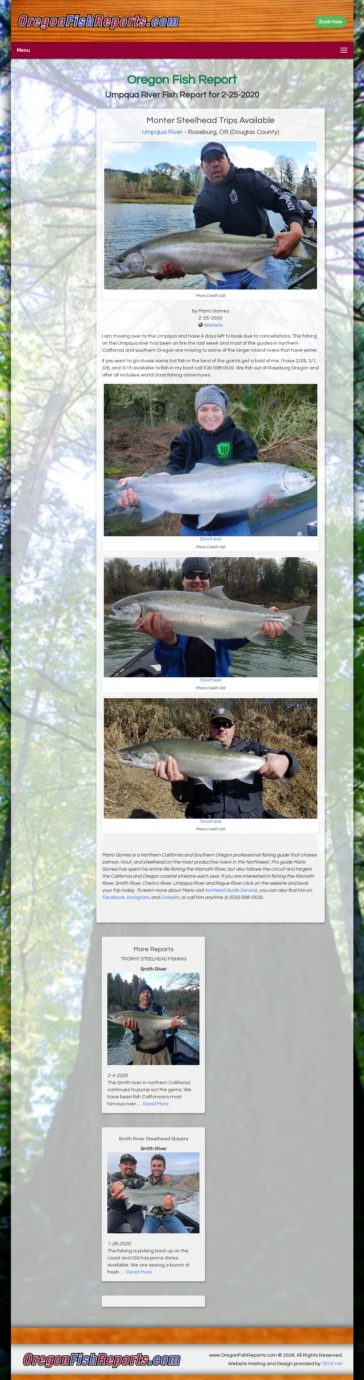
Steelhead (210, 539)
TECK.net (332, 1363)
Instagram (137, 897)
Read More (156, 1103)
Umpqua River (162, 132)
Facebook (113, 897)
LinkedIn (170, 897)
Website (213, 325)
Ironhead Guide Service (231, 890)
